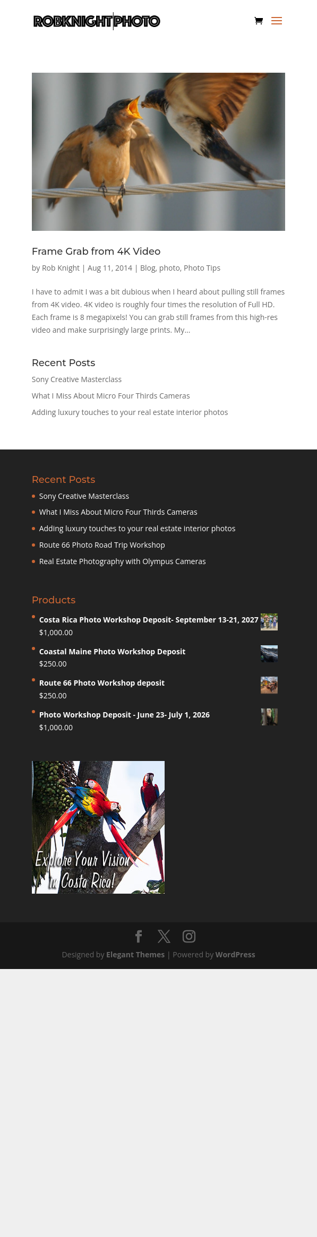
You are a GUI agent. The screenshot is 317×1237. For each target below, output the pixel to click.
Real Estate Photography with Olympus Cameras (122, 561)
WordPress (235, 954)
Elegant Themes (135, 954)
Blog (148, 268)
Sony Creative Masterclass (77, 379)
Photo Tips (202, 268)
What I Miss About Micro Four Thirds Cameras (111, 396)
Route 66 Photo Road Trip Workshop (102, 545)
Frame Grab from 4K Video (96, 251)
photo (169, 268)
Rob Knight (61, 268)
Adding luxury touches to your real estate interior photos (130, 412)
